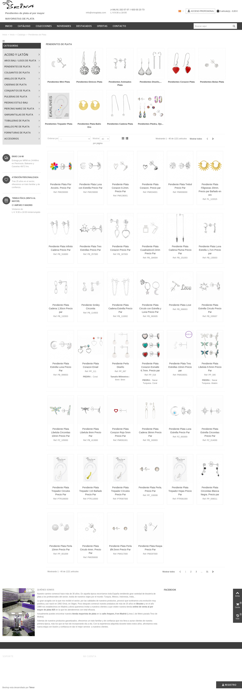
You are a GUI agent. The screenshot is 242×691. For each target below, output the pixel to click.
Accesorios (11, 138)
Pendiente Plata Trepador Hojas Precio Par (180, 491)
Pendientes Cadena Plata (120, 124)
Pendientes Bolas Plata (212, 82)
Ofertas (102, 26)
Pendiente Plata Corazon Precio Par (120, 248)
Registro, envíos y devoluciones (19, 669)
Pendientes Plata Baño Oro (89, 125)
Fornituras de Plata (17, 132)
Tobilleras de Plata (17, 120)
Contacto (119, 26)
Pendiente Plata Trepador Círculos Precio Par (120, 491)
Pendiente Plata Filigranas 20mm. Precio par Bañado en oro (210, 189)
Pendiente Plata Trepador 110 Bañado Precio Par (90, 491)
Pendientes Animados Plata (120, 83)
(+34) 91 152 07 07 (120, 9)
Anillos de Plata (14, 78)
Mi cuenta (89, 662)
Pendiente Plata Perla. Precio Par (150, 489)
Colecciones (44, 26)
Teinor (32, 687)
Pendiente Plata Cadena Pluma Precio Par (180, 250)
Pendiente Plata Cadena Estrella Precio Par (120, 308)
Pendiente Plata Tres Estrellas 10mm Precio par (180, 367)
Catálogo (24, 26)
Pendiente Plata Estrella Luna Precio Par (60, 367)
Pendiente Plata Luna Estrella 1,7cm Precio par (210, 250)
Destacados (84, 26)
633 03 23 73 (138, 9)
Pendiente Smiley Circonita (90, 307)
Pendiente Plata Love (180, 305)
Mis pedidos (90, 665)
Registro (229, 684)
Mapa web (9, 675)
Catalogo (22, 35)
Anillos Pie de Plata (16, 126)
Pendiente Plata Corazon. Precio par (150, 186)
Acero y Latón (16, 55)
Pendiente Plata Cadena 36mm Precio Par (150, 432)
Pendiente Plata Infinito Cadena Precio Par (61, 248)
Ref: (55, 192)
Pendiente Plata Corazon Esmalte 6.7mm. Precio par (150, 367)
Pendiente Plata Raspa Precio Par (150, 548)
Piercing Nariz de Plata (19, 108)
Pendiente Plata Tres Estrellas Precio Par (90, 248)
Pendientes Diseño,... (151, 82)
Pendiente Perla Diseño (120, 365)
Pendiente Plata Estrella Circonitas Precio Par (209, 432)
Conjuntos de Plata (17, 90)
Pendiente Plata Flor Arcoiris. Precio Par (60, 186)
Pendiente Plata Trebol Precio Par (180, 186)
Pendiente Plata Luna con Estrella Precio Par (90, 186)
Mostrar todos (196, 139)
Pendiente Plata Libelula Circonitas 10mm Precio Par (60, 432)
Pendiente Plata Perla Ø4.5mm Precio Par (120, 548)
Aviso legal (10, 662)
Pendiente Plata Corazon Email (90, 365)
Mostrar (96, 138)
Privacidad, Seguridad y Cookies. (20, 672)
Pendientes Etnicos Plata (89, 82)
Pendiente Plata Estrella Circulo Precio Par (209, 308)
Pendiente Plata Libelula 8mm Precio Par (90, 432)
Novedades (64, 26)
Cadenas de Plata (15, 84)
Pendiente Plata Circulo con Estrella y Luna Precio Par (150, 308)
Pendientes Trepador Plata (58, 124)
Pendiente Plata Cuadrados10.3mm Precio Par (150, 250)
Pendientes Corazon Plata (181, 82)
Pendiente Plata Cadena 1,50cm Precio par (61, 308)
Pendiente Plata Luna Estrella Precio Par (180, 431)
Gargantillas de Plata (18, 114)
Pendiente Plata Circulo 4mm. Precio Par (90, 549)
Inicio (8, 26)
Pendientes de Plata (17, 66)
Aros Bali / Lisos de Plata (20, 60)
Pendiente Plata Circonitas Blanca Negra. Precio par (210, 491)
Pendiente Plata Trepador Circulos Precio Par (61, 491)
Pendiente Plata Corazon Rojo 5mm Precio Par (120, 432)
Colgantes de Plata (17, 72)
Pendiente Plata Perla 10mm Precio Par (60, 548)
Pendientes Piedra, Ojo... (150, 124)
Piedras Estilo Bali (16, 102)
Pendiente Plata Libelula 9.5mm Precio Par (209, 367)
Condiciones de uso (14, 665)
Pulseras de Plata (15, 96)
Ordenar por (53, 138)
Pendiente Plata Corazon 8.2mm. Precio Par (120, 188)
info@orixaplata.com (96, 12)
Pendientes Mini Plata (59, 82)
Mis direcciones (92, 669)
